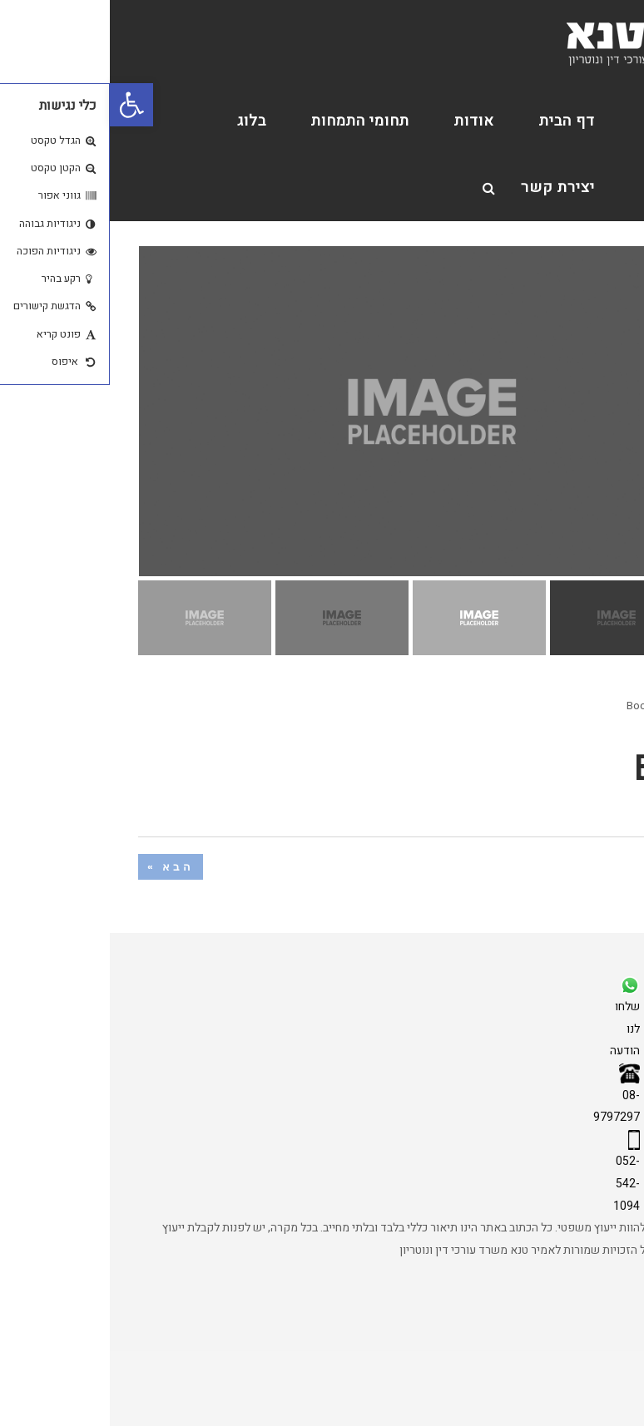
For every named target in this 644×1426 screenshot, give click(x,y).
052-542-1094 (516, 1183)
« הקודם (575, 867)
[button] (21, 104)
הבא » (60, 867)
